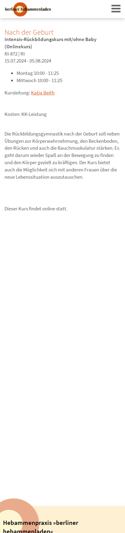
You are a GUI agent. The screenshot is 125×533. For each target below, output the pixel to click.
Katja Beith (43, 92)
